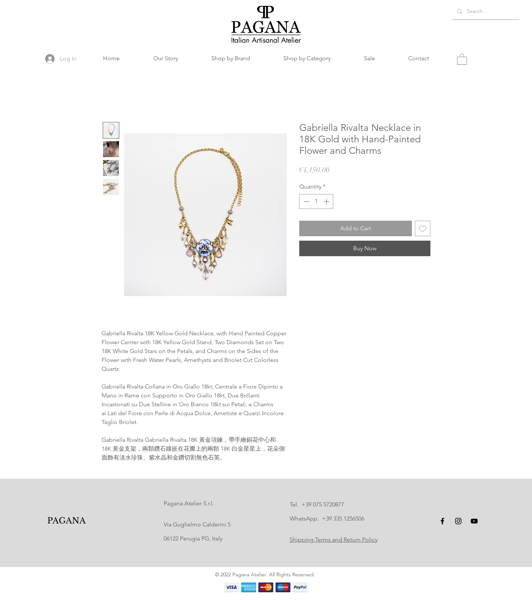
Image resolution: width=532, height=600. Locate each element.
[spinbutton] (316, 201)
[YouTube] (474, 521)
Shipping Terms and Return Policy (334, 539)
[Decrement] (305, 201)
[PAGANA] (66, 521)
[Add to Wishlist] (422, 228)
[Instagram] (458, 521)
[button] (231, 58)
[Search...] (485, 11)
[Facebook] (442, 521)
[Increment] (327, 201)
